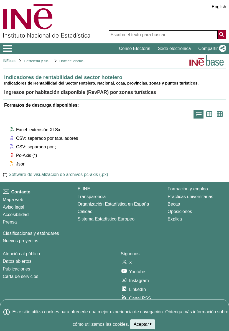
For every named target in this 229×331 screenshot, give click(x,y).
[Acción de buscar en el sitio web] (221, 34)
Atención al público (21, 253)
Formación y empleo (188, 188)
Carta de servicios (20, 276)
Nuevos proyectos (20, 240)
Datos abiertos (17, 261)
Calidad (85, 211)
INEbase (9, 61)
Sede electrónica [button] (174, 48)
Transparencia (92, 196)
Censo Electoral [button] (134, 48)
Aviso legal (13, 207)
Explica (175, 219)
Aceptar (143, 324)
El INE (84, 188)
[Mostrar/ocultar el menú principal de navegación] (8, 49)
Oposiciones (180, 211)
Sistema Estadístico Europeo (106, 219)
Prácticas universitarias (190, 196)
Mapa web (13, 199)
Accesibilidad (16, 214)
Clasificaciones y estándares (31, 233)
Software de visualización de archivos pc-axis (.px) (58, 174)
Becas (174, 204)
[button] (211, 49)
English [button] (219, 6)
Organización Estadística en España (113, 204)
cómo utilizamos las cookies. (101, 324)
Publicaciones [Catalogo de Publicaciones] (16, 269)
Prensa (10, 222)
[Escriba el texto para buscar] (163, 34)
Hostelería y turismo (39, 61)
